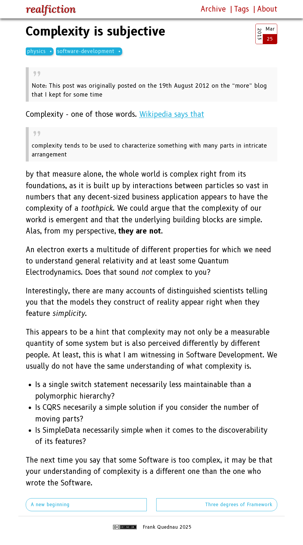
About (267, 9)
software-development (85, 51)
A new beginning (50, 504)
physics (36, 51)
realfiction (51, 9)
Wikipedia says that (171, 114)
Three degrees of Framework (238, 504)
